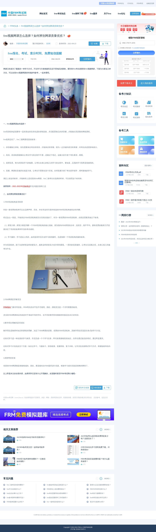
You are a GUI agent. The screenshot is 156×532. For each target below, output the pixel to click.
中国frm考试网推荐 (107, 3)
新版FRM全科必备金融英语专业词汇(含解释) (139, 181)
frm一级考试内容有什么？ (56, 502)
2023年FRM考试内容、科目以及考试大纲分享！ (137, 239)
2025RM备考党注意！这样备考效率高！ (30, 448)
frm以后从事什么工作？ (15, 493)
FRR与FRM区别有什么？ (98, 489)
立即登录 (135, 13)
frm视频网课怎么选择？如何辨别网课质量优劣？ (41, 26)
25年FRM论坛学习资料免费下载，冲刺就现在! (95, 448)
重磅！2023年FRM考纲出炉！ (131, 222)
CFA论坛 (130, 3)
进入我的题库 (147, 83)
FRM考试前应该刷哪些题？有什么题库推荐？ (95, 460)
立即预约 (87, 59)
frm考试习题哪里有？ (97, 493)
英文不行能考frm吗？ (97, 502)
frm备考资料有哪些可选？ (16, 497)
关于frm (107, 13)
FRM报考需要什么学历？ (15, 502)
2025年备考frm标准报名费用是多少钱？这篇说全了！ (94, 437)
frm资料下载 (77, 13)
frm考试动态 (59, 13)
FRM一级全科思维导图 (134, 191)
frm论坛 (121, 13)
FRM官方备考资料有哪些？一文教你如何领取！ (31, 460)
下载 (147, 175)
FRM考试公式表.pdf (133, 172)
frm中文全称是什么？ (14, 489)
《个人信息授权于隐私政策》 (138, 48)
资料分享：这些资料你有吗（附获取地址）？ (136, 226)
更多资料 (148, 165)
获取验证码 (70, 59)
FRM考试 (140, 3)
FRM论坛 (121, 3)
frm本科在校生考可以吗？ (99, 497)
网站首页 (43, 13)
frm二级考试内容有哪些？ (16, 485)
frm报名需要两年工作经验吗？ (57, 497)
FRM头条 (13, 26)
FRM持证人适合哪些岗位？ (56, 489)
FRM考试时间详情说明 (129, 234)
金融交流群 (150, 3)
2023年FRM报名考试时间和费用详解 (133, 230)
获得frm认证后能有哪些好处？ (100, 485)
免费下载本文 (126, 83)
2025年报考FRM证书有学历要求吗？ (31, 437)
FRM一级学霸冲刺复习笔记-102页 (138, 200)
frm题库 (93, 13)
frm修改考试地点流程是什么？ (57, 485)
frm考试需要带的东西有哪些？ (57, 493)
